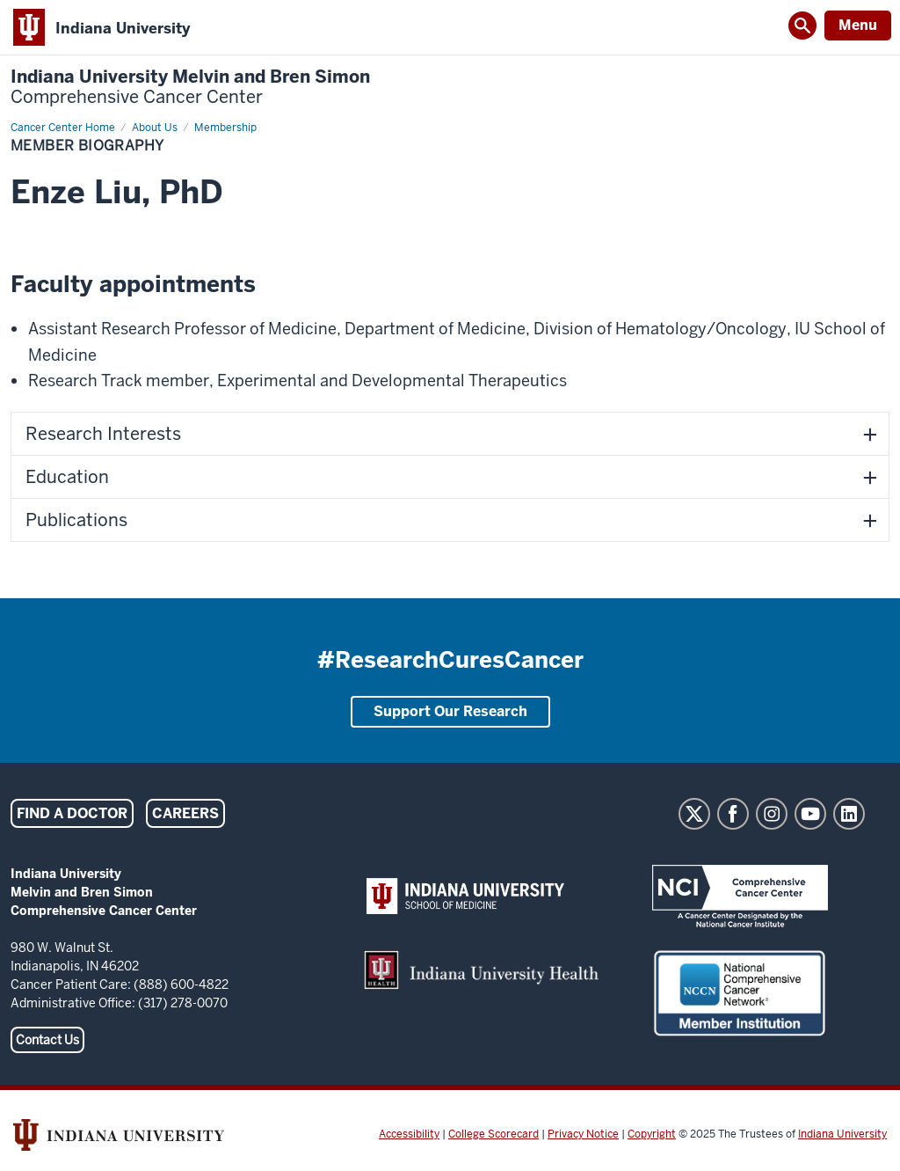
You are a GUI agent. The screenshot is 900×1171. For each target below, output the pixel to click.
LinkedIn (849, 814)
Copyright (652, 1134)
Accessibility (409, 1134)
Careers (185, 813)
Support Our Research (450, 711)
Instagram (772, 814)
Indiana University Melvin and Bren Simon (190, 87)
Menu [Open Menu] (857, 25)
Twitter (694, 814)
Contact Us (47, 1040)
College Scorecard (493, 1134)
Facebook (733, 814)
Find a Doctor (72, 813)
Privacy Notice (583, 1134)
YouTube (810, 814)
